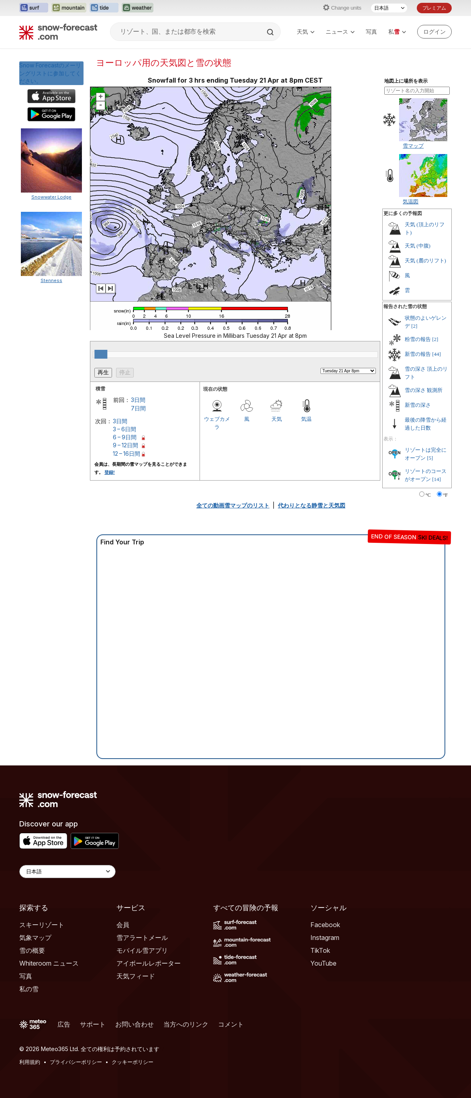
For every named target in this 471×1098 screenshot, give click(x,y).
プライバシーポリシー (76, 1062)
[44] (436, 354)
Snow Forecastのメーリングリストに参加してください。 (50, 73)
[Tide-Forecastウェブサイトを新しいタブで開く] (104, 8)
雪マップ (413, 145)
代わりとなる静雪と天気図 (311, 505)
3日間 (138, 399)
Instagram (324, 938)
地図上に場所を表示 (406, 81)
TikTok (320, 950)
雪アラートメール (142, 938)
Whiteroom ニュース (49, 963)
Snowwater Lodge (51, 197)
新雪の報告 (418, 354)
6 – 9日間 (125, 437)
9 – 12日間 (125, 445)
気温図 (410, 201)
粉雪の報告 (418, 339)
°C (428, 495)
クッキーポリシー (132, 1062)
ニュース (340, 31)
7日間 (138, 408)
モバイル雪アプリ (142, 950)
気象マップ (35, 938)
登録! (109, 472)
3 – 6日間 (124, 429)
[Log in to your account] (434, 32)
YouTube (323, 963)
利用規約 (29, 1062)
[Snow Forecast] (58, 32)
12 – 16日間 (126, 453)
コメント (231, 1024)
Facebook (325, 925)
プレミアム (434, 8)
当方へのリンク (185, 1024)
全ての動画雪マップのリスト (232, 505)
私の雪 (29, 989)
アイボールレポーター (148, 963)
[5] (430, 458)
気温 (306, 419)
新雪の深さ (418, 405)
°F (445, 495)
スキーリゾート (41, 925)
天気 (305, 31)
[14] (436, 479)
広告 (63, 1024)
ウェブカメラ (217, 423)
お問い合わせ (134, 1024)
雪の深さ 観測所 (423, 390)
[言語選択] (389, 8)
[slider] (100, 354)
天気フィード (135, 976)
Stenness (51, 280)
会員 (122, 925)
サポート (93, 1024)
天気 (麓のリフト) (425, 261)
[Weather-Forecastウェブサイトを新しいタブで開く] (137, 8)
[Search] (271, 32)
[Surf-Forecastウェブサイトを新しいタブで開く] (33, 8)
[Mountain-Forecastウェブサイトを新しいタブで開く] (68, 8)
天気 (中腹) (417, 246)
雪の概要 (32, 950)
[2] (414, 326)
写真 (371, 31)
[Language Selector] (67, 871)
